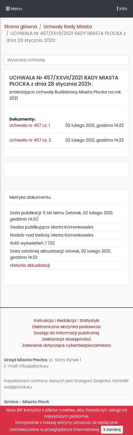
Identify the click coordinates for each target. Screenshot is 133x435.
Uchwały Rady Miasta (67, 27)
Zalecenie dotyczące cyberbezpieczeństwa (66, 345)
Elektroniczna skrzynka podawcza (66, 327)
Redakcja (66, 320)
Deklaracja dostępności (66, 339)
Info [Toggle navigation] (122, 9)
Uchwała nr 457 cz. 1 (29, 125)
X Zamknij (112, 429)
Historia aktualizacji (30, 265)
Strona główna (20, 27)
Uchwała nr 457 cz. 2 (30, 140)
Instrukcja (44, 320)
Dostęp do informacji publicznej (66, 333)
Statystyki (89, 320)
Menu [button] (14, 9)
